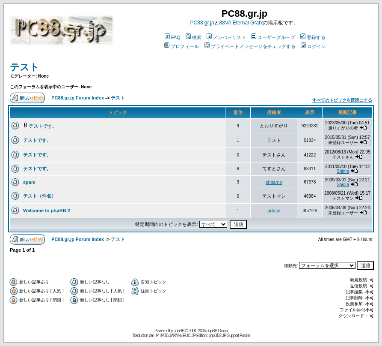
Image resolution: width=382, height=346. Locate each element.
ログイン (313, 46)
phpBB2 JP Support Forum (229, 335)
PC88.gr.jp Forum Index (77, 97)
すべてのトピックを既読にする (342, 100)
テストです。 (43, 126)
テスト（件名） (39, 196)
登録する (313, 37)
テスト (24, 67)
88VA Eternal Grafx (241, 23)
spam (29, 182)
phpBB (179, 330)
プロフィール (181, 46)
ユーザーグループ (273, 37)
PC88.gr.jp (202, 23)
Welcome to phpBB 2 (46, 210)
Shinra (343, 171)
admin (273, 210)
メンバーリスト (226, 37)
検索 (193, 37)
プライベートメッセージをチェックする (250, 46)
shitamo (274, 182)
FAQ (173, 37)
